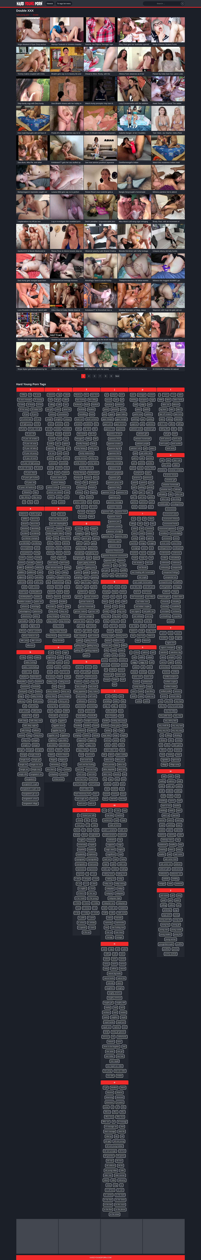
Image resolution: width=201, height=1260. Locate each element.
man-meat (119, 932)
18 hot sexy (24, 409)
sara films (149, 691)
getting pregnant (92, 650)
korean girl (109, 675)
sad (134, 657)
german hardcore (86, 602)
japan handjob (121, 419)
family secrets (81, 458)
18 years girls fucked (30, 478)
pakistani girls (142, 434)
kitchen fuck (118, 641)
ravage (142, 543)
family (93, 444)
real (151, 558)
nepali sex (106, 1027)
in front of (81, 893)
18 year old (30, 434)
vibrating (177, 735)
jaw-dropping (121, 575)
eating (67, 677)
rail (144, 519)
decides (63, 602)
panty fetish (150, 468)
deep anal (53, 611)
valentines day (175, 652)
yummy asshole (170, 954)
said (151, 662)
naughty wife (120, 1003)
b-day (23, 657)
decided (54, 602)
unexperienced (165, 582)
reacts (142, 553)
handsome (81, 730)
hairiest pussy (91, 677)
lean (122, 789)
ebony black (51, 696)
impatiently (81, 854)
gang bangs (81, 548)
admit (30, 577)
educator (63, 716)
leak (107, 789)
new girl (120, 1051)
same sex (148, 677)
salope (134, 672)
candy (58, 434)
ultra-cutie (165, 499)
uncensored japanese (167, 528)
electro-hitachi (62, 755)
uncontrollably (176, 533)
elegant (53, 760)
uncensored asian (170, 514)
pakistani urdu (135, 448)
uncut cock (165, 543)
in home (86, 903)
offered (107, 1112)
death (60, 592)
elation (58, 750)
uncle (180, 528)
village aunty (174, 764)
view (162, 755)
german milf (93, 611)
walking (178, 791)
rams (134, 533)
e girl (51, 652)
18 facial (30, 405)
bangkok (39, 750)
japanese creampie (114, 463)
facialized (88, 424)
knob (114, 655)
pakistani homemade (142, 439)
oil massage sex (111, 1127)
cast (54, 502)
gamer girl (86, 538)
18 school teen (26, 419)
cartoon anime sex (58, 478)
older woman (120, 1175)
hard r (96, 794)
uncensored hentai (171, 524)
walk (162, 791)
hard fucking (94, 784)
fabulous (78, 395)
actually (30, 563)
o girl (105, 1088)
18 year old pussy (30, 453)
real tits (148, 621)
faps (82, 497)
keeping (106, 592)
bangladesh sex (36, 774)
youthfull (166, 949)
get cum (81, 626)
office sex (105, 1122)
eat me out (65, 672)
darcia (67, 553)
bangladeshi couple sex (30, 789)
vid (161, 745)
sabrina (145, 652)
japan (111, 414)
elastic (50, 750)
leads (116, 784)
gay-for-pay (86, 582)
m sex (117, 810)
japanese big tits (114, 448)
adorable (39, 577)
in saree (91, 918)
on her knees (120, 1200)
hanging (77, 735)
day (48, 582)
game (94, 533)
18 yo (40, 487)
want (179, 801)
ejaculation (52, 745)
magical (121, 849)
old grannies (108, 1156)
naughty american (114, 998)
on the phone (120, 1209)
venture (166, 672)
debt (66, 592)
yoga (176, 910)
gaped (96, 558)
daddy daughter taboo (55, 533)
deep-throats (58, 641)
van (179, 657)
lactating (107, 701)
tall (180, 429)
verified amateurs (170, 677)
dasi (51, 572)
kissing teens (121, 636)
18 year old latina (30, 448)
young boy (165, 925)
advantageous (25, 611)
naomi (114, 964)
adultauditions (35, 592)
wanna (171, 801)
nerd (124, 1027)
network (111, 1042)
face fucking (80, 400)
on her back (120, 1195)
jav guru (106, 570)
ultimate (177, 489)
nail (117, 949)
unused (170, 621)
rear (132, 636)
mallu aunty (122, 913)
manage (110, 937)
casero (51, 497)
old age (107, 1141)
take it (179, 409)
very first (169, 701)
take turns (178, 414)
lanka (125, 726)
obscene (110, 1092)
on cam (120, 1190)
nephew (116, 1027)
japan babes (121, 414)
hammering (92, 706)
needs (105, 1017)
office (123, 1112)
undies (164, 558)
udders (176, 465)
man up (109, 932)
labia (114, 696)
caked (66, 395)
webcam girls (164, 869)
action (22, 558)
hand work (90, 711)
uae (162, 460)
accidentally (25, 543)
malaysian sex (108, 903)
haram (93, 750)
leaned (106, 794)
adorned (22, 582)
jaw (112, 575)
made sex (122, 830)
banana (21, 735)
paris (151, 483)
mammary (108, 923)
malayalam (110, 888)
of (112, 1107)
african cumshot (34, 631)
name (114, 959)
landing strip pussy (119, 721)
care (66, 453)
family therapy (80, 473)
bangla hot (23, 764)
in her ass (91, 893)
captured (50, 448)
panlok (141, 463)
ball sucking (24, 711)
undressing (165, 567)
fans (85, 483)
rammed (150, 528)
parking (141, 487)
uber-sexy (166, 465)
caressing (63, 463)
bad (31, 691)
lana (120, 711)
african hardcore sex (30, 636)
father (91, 517)
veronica (177, 691)
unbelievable (163, 504)
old (122, 1136)
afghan (24, 626)
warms (170, 820)
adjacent (22, 577)
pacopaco (143, 400)
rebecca (151, 636)
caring (50, 468)
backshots (25, 687)
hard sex (94, 799)
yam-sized (164, 895)
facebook (78, 405)
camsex (59, 424)
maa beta (109, 815)
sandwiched (146, 682)
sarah (133, 696)
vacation (163, 638)
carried (58, 468)
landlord (105, 726)
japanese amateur (114, 444)
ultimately (162, 494)
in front (91, 888)
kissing (118, 631)
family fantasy (81, 448)
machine (120, 815)
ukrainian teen (166, 489)
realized (152, 626)
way (177, 840)
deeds (60, 606)
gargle (86, 572)
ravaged (152, 543)
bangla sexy (36, 769)
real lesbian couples (142, 606)
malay (120, 879)
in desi (93, 884)
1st (36, 502)
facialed (78, 424)
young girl (176, 925)
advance (25, 606)
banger (20, 750)
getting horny (92, 645)
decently (66, 597)
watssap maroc (167, 840)
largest (123, 735)
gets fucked (93, 636)
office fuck (120, 1117)
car (68, 448)
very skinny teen (171, 721)
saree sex (150, 696)
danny (59, 553)
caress (66, 458)
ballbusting (36, 711)
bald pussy (38, 701)
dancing (50, 553)
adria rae (38, 582)
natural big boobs (114, 973)
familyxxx (78, 478)
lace (121, 696)
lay (105, 779)
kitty (106, 650)
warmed (176, 815)
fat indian (90, 512)
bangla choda (34, 755)
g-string (79, 528)
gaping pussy (91, 567)
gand (86, 543)
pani (134, 463)
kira (123, 621)
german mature (80, 611)
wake (162, 786)
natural (122, 969)
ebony (61, 687)
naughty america (114, 993)
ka (104, 587)
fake (95, 429)
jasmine (121, 560)
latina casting (121, 755)
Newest (50, 4)
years (177, 900)
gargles (94, 572)
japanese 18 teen (114, 434)
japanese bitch (114, 453)
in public (82, 918)
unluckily (165, 606)
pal (145, 448)
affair (32, 621)
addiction (39, 567)
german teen (79, 621)
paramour (136, 478)
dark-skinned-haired (54, 567)
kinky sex (115, 621)
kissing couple (108, 636)
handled (78, 726)
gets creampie (80, 636)
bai (27, 696)
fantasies (93, 483)
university (165, 602)
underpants (178, 548)
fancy (96, 478)
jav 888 (122, 565)
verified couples (170, 682)
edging (58, 711)
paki (142, 424)
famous (88, 478)
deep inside (52, 621)
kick (111, 602)
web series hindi (171, 859)
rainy (153, 524)
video (167, 745)
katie (110, 587)
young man (164, 930)
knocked (113, 660)
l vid (107, 696)
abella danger (35, 514)
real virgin (134, 626)
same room (137, 677)
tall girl (167, 434)
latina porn (120, 760)
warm (179, 810)
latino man (107, 774)
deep (68, 606)
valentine (163, 652)
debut (49, 597)
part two (142, 497)
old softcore (110, 1166)
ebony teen (52, 706)
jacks (122, 395)
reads (135, 558)
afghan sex (34, 626)
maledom (123, 908)
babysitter (21, 682)
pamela (149, 458)
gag (86, 528)
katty (117, 587)
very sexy (178, 716)
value (163, 657)
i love (94, 820)
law (124, 774)
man (106, 927)
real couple (142, 577)
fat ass (84, 507)
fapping (93, 492)
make (113, 864)
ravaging (136, 548)
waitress (171, 781)
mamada (118, 918)
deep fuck (65, 616)
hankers (87, 735)
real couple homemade (142, 582)
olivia (108, 1185)
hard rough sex (81, 799)
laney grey (115, 726)
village (164, 764)
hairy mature (93, 691)
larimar (107, 740)
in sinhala (91, 923)
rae (133, 519)
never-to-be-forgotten (111, 1046)
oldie (113, 1180)
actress (21, 563)
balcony (21, 701)
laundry (117, 774)
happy (81, 745)
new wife (110, 1076)
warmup (179, 820)
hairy (86, 682)
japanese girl (114, 478)
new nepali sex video (114, 1066)
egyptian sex (53, 735)
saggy (134, 662)
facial (92, 414)
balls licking (25, 730)
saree (141, 696)
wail (163, 776)
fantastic (92, 487)
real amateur (138, 563)
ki (124, 597)
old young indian (111, 1170)
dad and (61, 514)
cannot (51, 439)
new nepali (115, 1061)
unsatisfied (176, 606)
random (150, 533)
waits (180, 781)
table (180, 395)
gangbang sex (92, 553)
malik (105, 913)
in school (81, 923)
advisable (23, 621)
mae (120, 840)
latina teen (122, 769)
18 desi (21, 405)
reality (143, 626)
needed (123, 1012)
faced (87, 405)
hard (81, 755)
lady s (115, 706)
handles (87, 726)
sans (133, 691)
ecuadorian (64, 706)
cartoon (65, 473)
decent (57, 597)
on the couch (120, 1205)
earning (51, 662)
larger (116, 735)
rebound (146, 641)
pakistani (150, 424)
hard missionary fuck (82, 794)
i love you (79, 825)
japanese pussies (114, 526)
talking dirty (164, 429)
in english (82, 888)
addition (22, 572)
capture (66, 444)
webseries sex (176, 874)
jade (116, 400)
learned (113, 799)
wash (162, 825)
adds (40, 572)
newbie (119, 1076)
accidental (35, 533)
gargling (78, 577)
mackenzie (107, 820)
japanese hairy (114, 487)
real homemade (137, 597)
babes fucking (30, 662)
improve (80, 874)
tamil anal (177, 439)
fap (86, 492)
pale (135, 453)
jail (122, 400)
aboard (24, 524)
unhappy (177, 587)
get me (77, 631)
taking (169, 419)
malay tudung (120, 884)
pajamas (134, 424)
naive (122, 954)
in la (94, 908)
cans (59, 439)
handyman (92, 730)
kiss (105, 626)
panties (150, 463)
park (134, 487)
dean (67, 587)
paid (135, 405)
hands (96, 726)
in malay (85, 913)
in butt (95, 879)
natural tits (121, 978)
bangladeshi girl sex (30, 794)
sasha (146, 701)
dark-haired (53, 563)
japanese (120, 429)
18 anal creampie (24, 400)
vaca (170, 633)
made (123, 820)
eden (50, 711)
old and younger (110, 1151)
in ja (78, 908)
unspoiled (176, 616)
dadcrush (49, 528)
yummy (175, 949)
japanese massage (114, 502)
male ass (113, 908)
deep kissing (64, 621)
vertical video (175, 696)
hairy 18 (95, 682)
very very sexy (177, 730)
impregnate (80, 859)
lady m (106, 706)
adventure (37, 611)
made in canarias (109, 830)
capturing (60, 448)
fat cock (93, 507)
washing (171, 825)
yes (178, 905)
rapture (150, 538)
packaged (141, 395)
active (30, 558)
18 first (39, 405)
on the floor (108, 1209)
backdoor (39, 682)
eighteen (53, 740)
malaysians (121, 903)
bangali (35, 740)
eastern (66, 667)
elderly (51, 755)
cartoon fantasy (58, 483)
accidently (36, 543)
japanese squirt (114, 541)
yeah (163, 900)
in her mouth (80, 898)
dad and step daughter (58, 519)
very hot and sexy (175, 706)
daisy (56, 538)
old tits (120, 1166)
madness (122, 835)
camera (52, 414)
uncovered (167, 538)
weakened (163, 845)
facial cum (79, 419)
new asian (110, 1051)
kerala (106, 597)
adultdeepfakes (25, 597)
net (113, 1037)
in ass (93, 874)
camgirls (58, 419)
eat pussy (50, 677)
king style (116, 616)
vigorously (176, 760)
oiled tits (122, 1131)
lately (107, 745)
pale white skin (145, 453)
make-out (122, 864)
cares (58, 458)
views (178, 755)
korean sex (120, 675)
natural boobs (109, 978)
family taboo (93, 463)
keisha (123, 592)
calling (51, 405)
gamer (77, 538)
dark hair (61, 558)
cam (65, 405)
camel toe (66, 409)
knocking (105, 665)
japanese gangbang (114, 473)
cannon (67, 434)
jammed (115, 409)
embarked (53, 774)
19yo (30, 502)
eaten (60, 677)
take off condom (165, 414)
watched (178, 830)
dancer (67, 548)
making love (121, 874)
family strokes (80, 463)
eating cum (52, 682)
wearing (163, 849)
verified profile (166, 691)
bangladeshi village (30, 803)
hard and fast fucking (86, 764)
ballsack (36, 730)
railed (151, 519)
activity (38, 558)
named (122, 959)
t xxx (173, 395)
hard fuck (93, 779)
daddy (68, 528)
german (79, 597)
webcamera (177, 869)
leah (122, 784)
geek (95, 582)
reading (151, 553)
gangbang (79, 553)
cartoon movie (52, 487)
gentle (93, 587)
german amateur (91, 597)
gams (79, 543)
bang (29, 735)
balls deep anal (35, 721)
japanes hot (109, 429)
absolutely (35, 528)
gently (92, 592)
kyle (114, 684)
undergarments (164, 548)
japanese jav (114, 497)
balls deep (23, 721)
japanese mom (121, 512)
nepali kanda (109, 1022)
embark (67, 769)
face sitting (93, 400)
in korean (86, 908)
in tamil (92, 927)
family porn (93, 448)
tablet (161, 400)
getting (79, 641)
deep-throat (51, 636)
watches (162, 835)
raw (151, 548)
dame (50, 543)
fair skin (87, 429)
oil (113, 1122)
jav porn (115, 570)
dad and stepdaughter (58, 524)
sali (143, 667)
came (58, 409)
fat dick (81, 512)
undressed (165, 563)
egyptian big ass (58, 730)
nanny (106, 964)
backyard (23, 691)
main (115, 859)
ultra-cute (179, 494)
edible (66, 711)
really (142, 631)
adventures (26, 616)
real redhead (138, 616)
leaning (115, 794)
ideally (76, 835)
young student (165, 934)
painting (135, 419)
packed (151, 395)
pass (151, 507)
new (124, 1046)
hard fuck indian (80, 784)
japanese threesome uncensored (114, 556)
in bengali (86, 879)
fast (89, 502)
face (86, 395)
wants (171, 810)
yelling (163, 905)
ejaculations (64, 745)
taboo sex (165, 405)
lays (110, 779)
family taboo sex (86, 468)
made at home (114, 825)
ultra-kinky (176, 499)
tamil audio (164, 444)
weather (162, 854)
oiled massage (109, 1131)
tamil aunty (171, 448)
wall (163, 796)
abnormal (34, 519)
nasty (106, 969)
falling (89, 439)
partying (143, 507)
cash (66, 497)
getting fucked (90, 641)
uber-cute (177, 460)
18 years (38, 468)
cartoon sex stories (55, 492)
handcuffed (81, 716)
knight (107, 655)
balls (36, 716)
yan (172, 895)
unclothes (163, 533)
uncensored (170, 509)
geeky (79, 587)
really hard (151, 631)
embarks (64, 774)
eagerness (51, 657)
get (97, 621)
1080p (23, 395)
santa (141, 691)
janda (123, 409)
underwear (176, 553)
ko (106, 670)
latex (122, 750)
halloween (81, 701)
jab (107, 395)
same (151, 672)
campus (67, 419)
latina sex (121, 764)
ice (83, 830)
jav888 (123, 570)
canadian (67, 429)
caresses (53, 463)
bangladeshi (30, 779)
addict (20, 567)
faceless (91, 409)
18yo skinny (25, 497)
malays (120, 888)
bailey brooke (37, 696)
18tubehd (26, 492)
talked (172, 424)
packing (134, 400)
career (50, 458)
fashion (89, 497)
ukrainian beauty (170, 475)
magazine (110, 845)
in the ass (86, 932)
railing (133, 524)
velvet (178, 662)
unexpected (176, 567)
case (67, 492)
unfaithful (177, 582)
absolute (25, 528)
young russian (176, 930)
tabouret (176, 405)
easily (50, 667)
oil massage (122, 1122)
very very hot (163, 730)
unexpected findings (170, 572)
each (58, 652)
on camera (109, 1195)
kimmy (107, 606)
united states (178, 597)
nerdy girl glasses (118, 1032)
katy (123, 587)
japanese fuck (114, 468)
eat (56, 672)
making (123, 869)
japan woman (120, 424)
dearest (51, 592)
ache (37, 548)
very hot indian (170, 711)
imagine (81, 840)
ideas (84, 835)
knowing (115, 665)
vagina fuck (170, 643)
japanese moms (114, 517)
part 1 (142, 492)
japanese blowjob (114, 458)
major (106, 864)
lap (115, 730)
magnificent (111, 854)
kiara (105, 602)
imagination (94, 835)
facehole (82, 409)
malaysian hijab (114, 898)
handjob (78, 721)
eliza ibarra (51, 769)
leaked (114, 789)
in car (79, 884)
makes (115, 869)
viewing (170, 755)
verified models (170, 687)
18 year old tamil (30, 458)
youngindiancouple (166, 944)
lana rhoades (111, 716)
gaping (79, 567)
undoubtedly (174, 558)
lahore (122, 706)
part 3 (134, 497)
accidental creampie (30, 538)
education (53, 716)
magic (120, 845)
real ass (149, 563)
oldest (106, 1180)
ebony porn (63, 701)
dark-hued (64, 563)
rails (139, 524)
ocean (106, 1107)
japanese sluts (121, 536)
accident (25, 533)
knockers (123, 660)
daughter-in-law (63, 577)
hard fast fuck (81, 779)
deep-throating (64, 636)
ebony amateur (52, 691)
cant (66, 439)
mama (109, 918)
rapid (142, 538)
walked (169, 791)
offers (115, 1112)
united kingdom (164, 597)
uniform (166, 592)
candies (50, 434)
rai (139, 519)
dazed (50, 587)
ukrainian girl (170, 480)
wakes (179, 786)
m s (110, 810)
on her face (108, 1200)
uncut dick (176, 543)
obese (123, 1088)
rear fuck (141, 636)
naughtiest (110, 988)
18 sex (37, 419)
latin (104, 755)
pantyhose (139, 473)
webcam (178, 864)
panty (140, 468)
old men (119, 1161)
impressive (92, 869)
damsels (50, 548)
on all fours (110, 1190)
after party (24, 641)
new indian (109, 1056)
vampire (171, 657)
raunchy (134, 543)
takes (162, 419)
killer (124, 602)
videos (162, 750)
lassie (116, 740)
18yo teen (36, 497)
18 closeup (38, 400)
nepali (123, 1017)
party (134, 507)
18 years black (30, 473)
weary (179, 849)
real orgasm (135, 611)
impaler (92, 845)
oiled (122, 1127)
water (180, 835)
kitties (124, 645)
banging (30, 750)
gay (77, 582)
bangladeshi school (30, 799)
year (170, 900)
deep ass (63, 611)
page (152, 400)
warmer (162, 820)
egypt (54, 721)
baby (36, 672)
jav (115, 565)
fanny (78, 483)
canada (57, 429)
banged (35, 745)
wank (178, 796)
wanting (163, 810)
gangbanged (79, 558)
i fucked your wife (88, 815)
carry (67, 468)
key (113, 597)
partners (143, 502)
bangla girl (36, 760)
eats (54, 687)
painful (146, 409)
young (176, 915)
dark (53, 558)
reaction (134, 553)
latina (111, 755)
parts (152, 502)
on (121, 1185)
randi (141, 533)
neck (122, 1008)
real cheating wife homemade (143, 572)
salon (150, 667)
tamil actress (165, 439)
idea (89, 830)
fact (96, 424)
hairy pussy (81, 696)
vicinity (178, 740)
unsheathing (165, 616)
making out (111, 879)
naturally (110, 983)
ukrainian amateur (175, 470)
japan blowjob (107, 419)
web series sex (165, 864)
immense (91, 840)
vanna (163, 662)
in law (77, 913)
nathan (114, 969)
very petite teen (165, 716)
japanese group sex (114, 483)
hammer (92, 701)
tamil (174, 434)
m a (104, 810)
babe (30, 657)
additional (31, 572)
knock (104, 660)
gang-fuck (92, 548)
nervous (106, 1037)
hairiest (79, 677)
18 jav (26, 414)
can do (48, 429)
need (115, 1012)
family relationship (86, 453)
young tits (177, 934)
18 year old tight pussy (30, 463)
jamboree (119, 405)
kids (117, 602)
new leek (120, 1056)
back (30, 682)
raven (144, 548)
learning (123, 799)
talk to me (162, 424)
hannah (96, 735)
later (114, 745)
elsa (59, 769)
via (162, 735)
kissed (122, 626)
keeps (115, 592)
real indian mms (143, 602)
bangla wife (23, 774)
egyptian (62, 721)
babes (37, 657)
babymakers (35, 677)
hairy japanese (80, 691)
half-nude (92, 696)
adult (24, 587)
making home (108, 874)
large (121, 730)
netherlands (122, 1037)
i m (88, 825)
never (119, 1042)
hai (95, 667)
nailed (124, 949)
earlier (60, 657)
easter (57, 667)
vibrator (163, 740)
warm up (166, 815)
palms (135, 458)
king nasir (106, 616)
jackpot (113, 395)
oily (116, 1136)
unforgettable (166, 587)
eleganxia (62, 760)
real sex (149, 616)
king (113, 611)
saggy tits (143, 662)
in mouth (95, 913)
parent (134, 483)
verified (175, 672)
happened (81, 740)
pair (143, 419)
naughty (120, 988)
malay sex (108, 884)
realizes (133, 631)
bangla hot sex (36, 764)
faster (96, 502)
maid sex (107, 859)
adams (39, 563)
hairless (78, 682)
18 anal (37, 395)
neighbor (114, 1017)
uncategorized (177, 504)
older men (108, 1175)
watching (171, 835)
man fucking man (117, 927)
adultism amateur (24, 602)
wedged (162, 884)
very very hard (177, 726)
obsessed (119, 1097)
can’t (57, 444)
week (170, 884)
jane (104, 414)
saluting (143, 672)
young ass (177, 920)
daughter (51, 577)
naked (106, 959)
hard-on (91, 803)
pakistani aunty (136, 429)
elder (67, 750)
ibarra (77, 830)
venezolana (164, 667)
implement (92, 854)
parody (150, 487)
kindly (106, 611)
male (104, 908)
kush (123, 680)
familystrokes (93, 473)
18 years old (30, 483)
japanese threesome (114, 551)
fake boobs (82, 434)
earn (68, 657)
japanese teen (114, 546)
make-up (106, 869)
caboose (51, 395)
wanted (177, 806)
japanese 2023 (114, 439)
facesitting (83, 414)
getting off (78, 650)
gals (87, 533)
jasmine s (107, 565)
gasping (95, 577)
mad (116, 820)
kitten (117, 645)
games (95, 538)
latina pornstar (109, 764)
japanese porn (114, 521)
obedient (114, 1088)
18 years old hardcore (27, 487)
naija (111, 949)
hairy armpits (81, 687)
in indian (95, 903)
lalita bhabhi (111, 711)
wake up (170, 786)
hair (76, 672)
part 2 (149, 492)
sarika (138, 701)
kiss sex (114, 626)
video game (177, 745)
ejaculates (63, 740)
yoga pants (167, 915)
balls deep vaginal (30, 726)
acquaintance (26, 553)
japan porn (108, 424)
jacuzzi (108, 400)
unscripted (165, 611)
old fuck (122, 1151)
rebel (138, 641)
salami (136, 667)
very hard (178, 701)
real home (146, 592)
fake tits (92, 434)
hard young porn (22, 15)
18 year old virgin (25, 468)
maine (123, 859)
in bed (77, 879)
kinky (106, 621)
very (160, 701)
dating (65, 572)
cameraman (62, 414)
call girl (57, 400)
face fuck (94, 395)
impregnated (92, 859)
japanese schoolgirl (114, 531)
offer (123, 1107)
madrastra (111, 840)
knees (121, 650)
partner (134, 502)
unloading (176, 602)
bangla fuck (25, 760)
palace (152, 448)
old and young (119, 1141)
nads (104, 949)
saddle (141, 657)
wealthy (173, 845)
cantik (50, 444)
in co (86, 884)
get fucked (91, 626)
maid (120, 854)
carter (57, 473)
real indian (150, 597)
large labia (106, 735)
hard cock (81, 774)
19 (24, 502)
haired (95, 672)
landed (105, 721)
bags (21, 696)
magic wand (110, 849)
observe (119, 1092)
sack (153, 652)
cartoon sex (65, 487)
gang (94, 543)
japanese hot (122, 492)
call (50, 400)
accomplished (27, 548)
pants (133, 468)
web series (178, 854)
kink (125, 616)
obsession (109, 1102)
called (66, 400)
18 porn (34, 414)
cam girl (49, 409)
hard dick (91, 774)
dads (68, 533)
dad (53, 514)
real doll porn (149, 587)
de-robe (59, 587)
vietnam (178, 750)
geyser (86, 655)
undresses (176, 563)
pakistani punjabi (142, 444)
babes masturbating (30, 667)
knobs (122, 655)
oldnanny (122, 1180)
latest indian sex (111, 750)
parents (143, 483)
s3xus (137, 652)
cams (51, 424)
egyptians (64, 735)
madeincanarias (109, 835)
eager (65, 652)
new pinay (107, 1071)
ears (66, 662)
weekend (179, 884)
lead (123, 779)
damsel (66, 543)
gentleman (82, 592)
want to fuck (166, 806)
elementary (55, 764)
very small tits (164, 726)
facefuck (95, 405)
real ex (137, 592)
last (122, 740)
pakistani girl (150, 429)
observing (109, 1097)
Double (35, 15)
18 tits (37, 424)
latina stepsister (109, 769)
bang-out (26, 740)
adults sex (38, 602)
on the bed (108, 1205)
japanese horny (108, 492)
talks (174, 429)
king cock (121, 611)
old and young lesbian (114, 1146)
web (169, 854)
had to (88, 667)
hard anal (89, 755)
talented (178, 419)
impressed (93, 864)
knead (114, 650)
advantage (35, 606)
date (57, 572)
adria (30, 582)
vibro (171, 740)
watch (170, 830)
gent (86, 587)
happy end (90, 745)
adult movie (34, 587)
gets (96, 631)
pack (133, 395)
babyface (24, 677)
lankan (108, 730)
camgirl (49, 419)
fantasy (79, 492)
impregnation (81, 864)
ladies (116, 701)
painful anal (138, 414)
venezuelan (176, 667)
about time (35, 524)
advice (36, 616)
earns (60, 662)
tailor (172, 409)
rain (146, 524)
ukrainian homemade (170, 485)
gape (89, 558)
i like (86, 820)
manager (119, 937)
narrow (122, 964)
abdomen (23, 514)
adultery (38, 597)
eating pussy (64, 682)
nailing (107, 954)
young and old (165, 920)
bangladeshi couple (30, 784)
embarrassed (58, 779)
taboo (168, 400)
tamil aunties (176, 444)
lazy (117, 779)
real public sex (148, 611)
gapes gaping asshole (86, 563)
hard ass (80, 769)
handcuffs (92, 716)
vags (179, 648)
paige (143, 405)
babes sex (27, 672)
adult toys (23, 592)
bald (29, 701)
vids (170, 750)
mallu (112, 913)
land (121, 716)
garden (78, 572)
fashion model (79, 502)
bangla (23, 755)
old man (110, 1161)
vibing (168, 735)
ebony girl (52, 701)
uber (168, 460)
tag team (163, 409)
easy (50, 672)
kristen (115, 680)
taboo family (178, 400)
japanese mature (114, 507)
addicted (29, 567)
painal (138, 409)
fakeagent (79, 439)
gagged (94, 528)
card (59, 453)
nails (115, 954)
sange (149, 687)
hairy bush (93, 687)
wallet (170, 796)
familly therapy (82, 444)
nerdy (106, 1032)
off (117, 1107)
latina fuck (109, 760)
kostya (107, 680)
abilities (25, 519)
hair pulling (86, 672)
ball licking (33, 706)
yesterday (167, 910)
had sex (80, 667)
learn (105, 799)
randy (135, 538)
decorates (51, 606)
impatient (91, 849)
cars (50, 473)
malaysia (109, 893)
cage (59, 395)
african (22, 631)
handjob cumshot (91, 721)
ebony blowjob (64, 696)
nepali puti (121, 1022)
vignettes (165, 760)
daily (49, 538)
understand (165, 553)
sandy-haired (138, 687)
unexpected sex (170, 577)
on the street (114, 1214)
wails (171, 776)
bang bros (38, 735)
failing (78, 429)
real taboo (138, 621)
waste (162, 830)
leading (107, 784)
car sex (52, 453)
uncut (176, 538)
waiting (162, 781)
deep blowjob (53, 616)
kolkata (112, 670)
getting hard (80, 645)
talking (179, 424)
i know (79, 820)
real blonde (142, 567)
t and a (165, 395)
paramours (148, 478)
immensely (82, 845)
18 (30, 395)
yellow (171, 905)
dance (59, 548)
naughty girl (108, 1003)
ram (141, 528)
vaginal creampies (167, 648)
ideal (96, 830)
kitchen (108, 641)
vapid (171, 662)
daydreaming (58, 582)
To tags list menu (64, 4)
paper (148, 473)
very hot (162, 706)
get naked (87, 631)
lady (123, 701)
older (122, 1170)
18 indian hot (36, 409)
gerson (90, 621)
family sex (93, 458)
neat (115, 1008)
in (87, 874)
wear (180, 845)
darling (67, 567)
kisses (110, 631)
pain (149, 405)
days (68, 582)
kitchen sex (107, 645)
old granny (121, 1156)
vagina (178, 638)
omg (115, 1185)
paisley (150, 419)
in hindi (77, 903)
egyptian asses (58, 726)
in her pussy (92, 898)
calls (59, 405)
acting (37, 553)
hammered (81, 706)
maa (124, 810)
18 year (23, 429)
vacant (178, 633)
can (66, 424)
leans (123, 794)
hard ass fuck (91, 769)
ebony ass (66, 691)
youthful (179, 944)
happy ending (82, 750)
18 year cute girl (35, 429)
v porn (163, 633)
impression (81, 869)
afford (39, 621)
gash (86, 577)
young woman (170, 939)
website (166, 879)
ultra (170, 494)
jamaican (109, 405)
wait (177, 776)
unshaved (176, 611)
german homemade (86, 606)
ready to (143, 558)
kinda (122, 606)
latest (121, 745)
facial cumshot (92, 419)
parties (151, 497)
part (134, 492)
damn (58, 543)
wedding (175, 879)
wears (171, 849)
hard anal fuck (86, 760)
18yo (35, 492)
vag (171, 638)
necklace (106, 1012)
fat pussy (82, 517)
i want (94, 825)
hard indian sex (86, 789)
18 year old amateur (30, 439)
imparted (81, 849)
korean (121, 670)
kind (114, 606)
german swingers (86, 616)
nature (119, 983)
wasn (179, 825)
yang (179, 895)
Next (117, 376)
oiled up (109, 1136)
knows (124, 665)
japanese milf (107, 512)
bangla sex (24, 769)
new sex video (120, 1071)
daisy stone (65, 538)
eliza (64, 764)
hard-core (81, 803)
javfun (105, 575)
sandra (136, 682)
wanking (163, 801)
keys (119, 597)
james (106, 409)
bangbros (25, 745)
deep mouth (58, 626)
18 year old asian (30, 444)
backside (36, 687)
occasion (120, 1102)
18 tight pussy (26, 424)
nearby (107, 1008)
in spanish (82, 927)
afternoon (30, 645)
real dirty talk (136, 587)
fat (78, 507)
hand (81, 711)
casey (59, 497)
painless (148, 414)
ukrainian (162, 470)
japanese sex (108, 536)
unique (175, 592)
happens (92, 740)
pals (142, 458)
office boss (109, 1117)
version (164, 696)
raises (134, 528)
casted (61, 502)
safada (149, 657)
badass (38, 691)
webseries (163, 874)
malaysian (119, 893)
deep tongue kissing (58, 631)
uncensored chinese (170, 519)
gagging (79, 533)
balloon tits (27, 716)
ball (24, 706)
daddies (60, 528)
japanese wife (110, 560)
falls (95, 439)
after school (35, 641)
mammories (120, 923)
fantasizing (82, 487)
